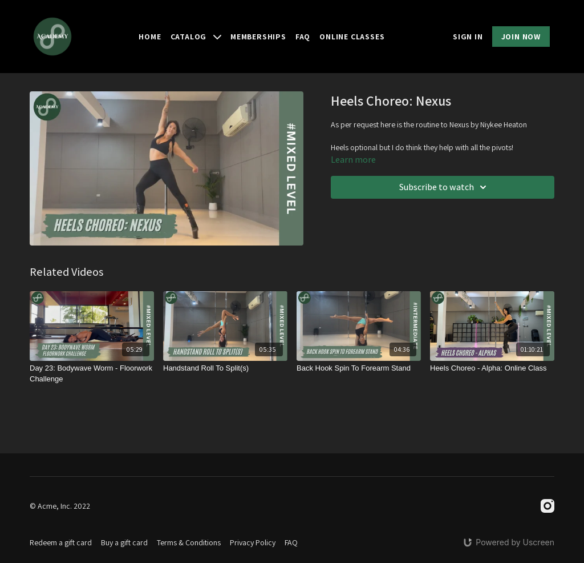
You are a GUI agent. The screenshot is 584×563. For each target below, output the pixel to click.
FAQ (302, 36)
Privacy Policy (252, 542)
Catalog (196, 36)
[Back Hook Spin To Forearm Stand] (359, 368)
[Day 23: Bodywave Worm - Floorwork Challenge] (92, 374)
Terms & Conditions (189, 542)
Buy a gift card (124, 542)
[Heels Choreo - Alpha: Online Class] (492, 368)
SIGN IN (468, 36)
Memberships (258, 36)
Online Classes (351, 36)
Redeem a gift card (61, 542)
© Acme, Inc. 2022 (60, 506)
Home (150, 36)
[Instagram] (547, 506)
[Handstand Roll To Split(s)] (225, 368)
